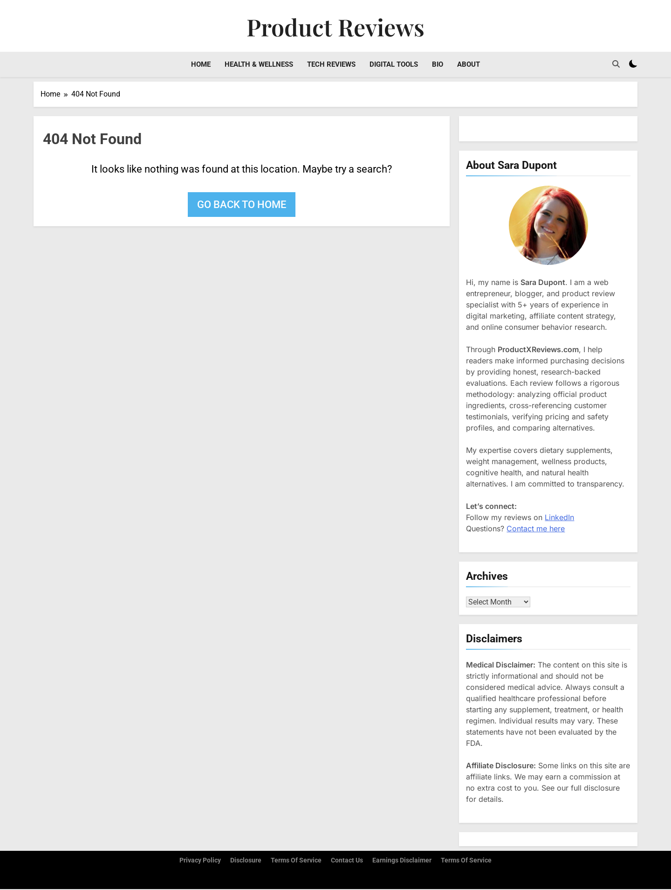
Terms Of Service (466, 861)
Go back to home (241, 204)
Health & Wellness (259, 64)
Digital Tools (394, 64)
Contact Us (347, 861)
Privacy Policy (200, 861)
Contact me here (536, 528)
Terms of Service (296, 861)
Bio (437, 64)
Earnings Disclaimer (401, 861)
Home (201, 64)
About (468, 64)
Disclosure (245, 861)
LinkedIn (559, 517)
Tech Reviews (331, 64)
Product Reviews (335, 26)
